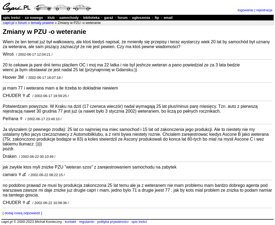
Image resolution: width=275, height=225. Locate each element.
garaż (108, 18)
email (168, 18)
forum (123, 18)
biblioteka (91, 18)
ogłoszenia (141, 18)
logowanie (246, 10)
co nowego (34, 18)
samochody (69, 18)
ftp (157, 18)
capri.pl (8, 23)
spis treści (11, 18)
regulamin (86, 222)
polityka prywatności (112, 222)
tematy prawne (42, 23)
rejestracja (264, 10)
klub (51, 18)
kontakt (70, 222)
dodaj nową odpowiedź (22, 213)
